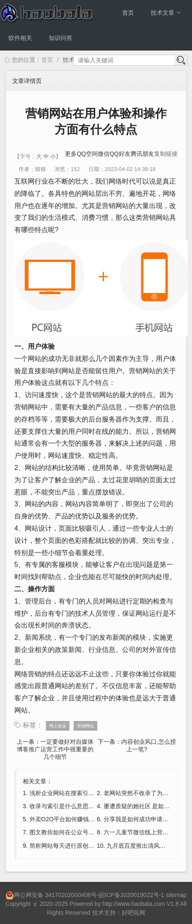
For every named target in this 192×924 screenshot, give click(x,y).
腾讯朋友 (142, 153)
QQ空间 (87, 153)
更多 (71, 153)
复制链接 (166, 153)
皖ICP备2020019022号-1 (132, 895)
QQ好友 (120, 153)
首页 (128, 12)
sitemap (176, 895)
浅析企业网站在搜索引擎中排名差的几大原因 (88, 793)
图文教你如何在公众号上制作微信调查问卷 (85, 832)
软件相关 (20, 38)
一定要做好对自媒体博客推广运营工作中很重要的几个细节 (55, 749)
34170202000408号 (71, 895)
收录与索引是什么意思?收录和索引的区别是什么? (94, 806)
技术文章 (166, 12)
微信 (103, 153)
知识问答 (60, 38)
